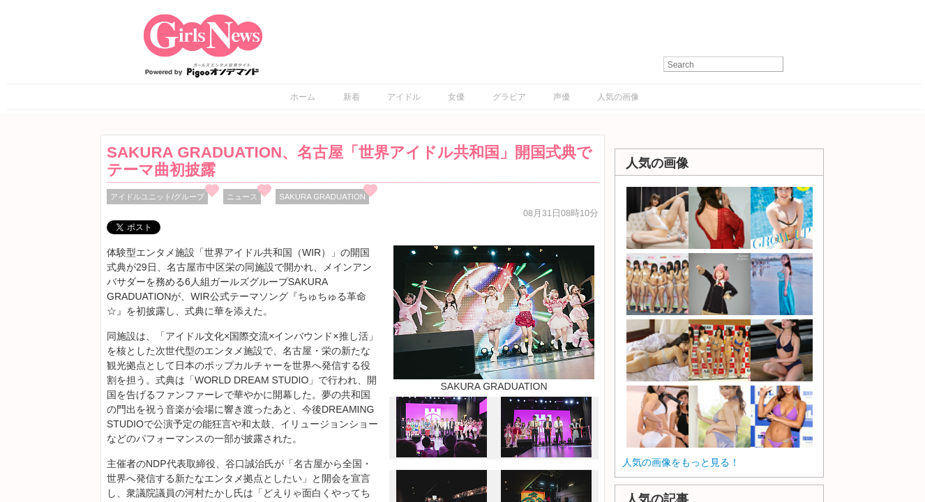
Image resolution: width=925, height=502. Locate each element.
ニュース (242, 196)
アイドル (404, 97)
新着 (351, 97)
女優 (456, 97)
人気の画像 (618, 97)
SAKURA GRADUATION (322, 196)
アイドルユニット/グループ (157, 196)
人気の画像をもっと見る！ (680, 462)
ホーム (302, 97)
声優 (561, 97)
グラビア (509, 97)
